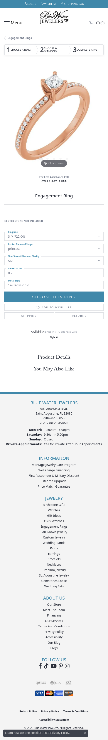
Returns (79, 316)
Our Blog (54, 642)
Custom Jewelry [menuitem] (54, 537)
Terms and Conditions (54, 626)
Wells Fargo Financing (53, 470)
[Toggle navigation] (12, 22)
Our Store (54, 604)
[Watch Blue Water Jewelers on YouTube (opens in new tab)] (54, 666)
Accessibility (54, 637)
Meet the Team (54, 610)
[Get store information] (53, 423)
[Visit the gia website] (55, 683)
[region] (54, 118)
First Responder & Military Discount (54, 475)
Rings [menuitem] (54, 548)
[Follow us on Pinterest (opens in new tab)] (61, 666)
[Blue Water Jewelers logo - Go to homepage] (54, 18)
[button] (30, 4)
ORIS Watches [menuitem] (54, 521)
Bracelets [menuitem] (54, 559)
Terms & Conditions (76, 711)
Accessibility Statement (54, 720)
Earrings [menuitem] (54, 554)
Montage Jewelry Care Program (54, 465)
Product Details (54, 357)
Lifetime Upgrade (54, 481)
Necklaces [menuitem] (54, 564)
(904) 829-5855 (54, 181)
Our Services (54, 621)
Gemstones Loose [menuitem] (54, 581)
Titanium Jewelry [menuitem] (54, 570)
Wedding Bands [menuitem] (54, 543)
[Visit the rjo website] (68, 683)
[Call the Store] (54, 418)
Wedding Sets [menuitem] (54, 586)
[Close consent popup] (84, 733)
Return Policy (28, 711)
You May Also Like (54, 369)
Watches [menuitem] (54, 510)
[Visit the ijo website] (41, 683)
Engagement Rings (19, 38)
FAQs (53, 648)
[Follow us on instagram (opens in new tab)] (67, 666)
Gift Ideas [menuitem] (54, 515)
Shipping (29, 316)
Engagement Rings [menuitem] (54, 526)
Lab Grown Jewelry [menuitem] (54, 532)
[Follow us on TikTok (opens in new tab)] (46, 666)
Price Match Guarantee (54, 486)
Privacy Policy (54, 632)
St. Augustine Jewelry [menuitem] (54, 575)
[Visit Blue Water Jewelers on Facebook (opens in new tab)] (40, 666)
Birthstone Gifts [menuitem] (54, 505)
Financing (54, 615)
